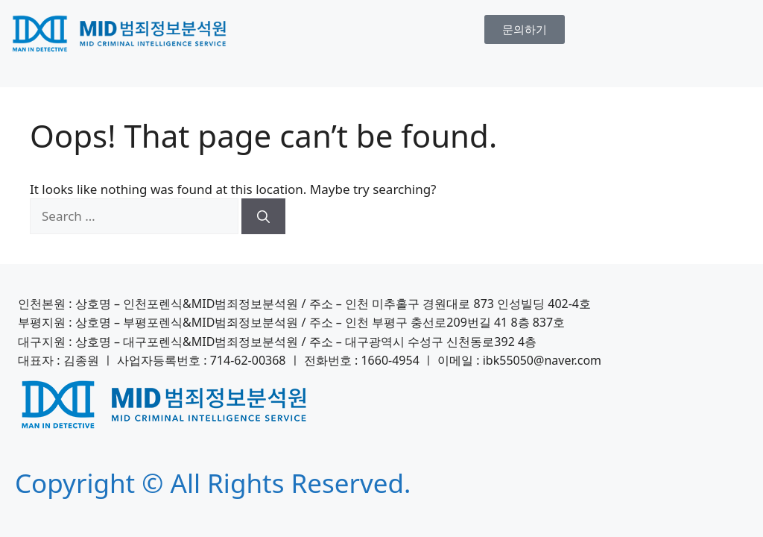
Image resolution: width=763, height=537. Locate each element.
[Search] (263, 216)
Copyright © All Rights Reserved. (213, 482)
